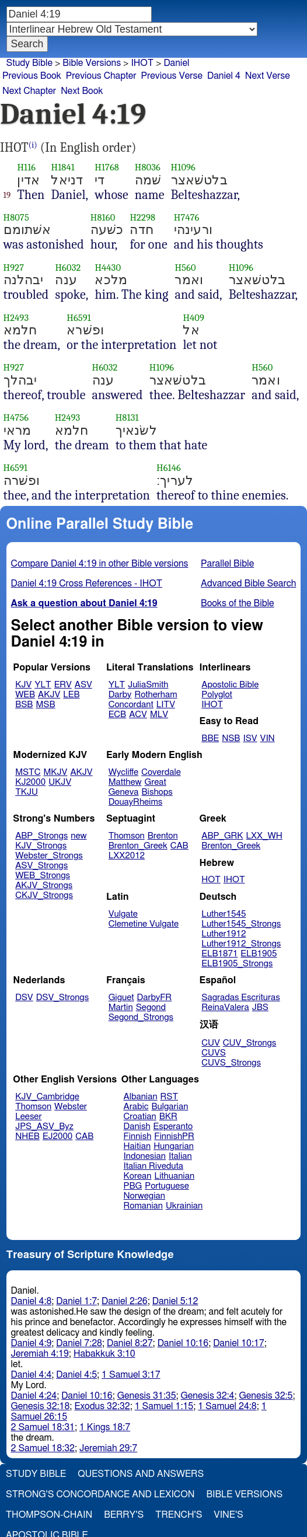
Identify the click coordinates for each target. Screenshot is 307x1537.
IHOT (142, 63)
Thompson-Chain (49, 1514)
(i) (33, 145)
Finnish (138, 1136)
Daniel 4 (223, 76)
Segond (151, 1007)
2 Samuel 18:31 (43, 1427)
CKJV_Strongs (44, 895)
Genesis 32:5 (266, 1395)
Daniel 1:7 (76, 1301)
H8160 (103, 217)
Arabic (136, 1106)
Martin (121, 1007)
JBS (260, 1007)
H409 (193, 317)
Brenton (163, 836)
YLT (42, 684)
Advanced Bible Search (248, 583)
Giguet (121, 997)
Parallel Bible (227, 563)
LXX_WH (264, 836)
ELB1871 (219, 953)
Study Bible (29, 63)
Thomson (127, 836)
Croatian (140, 1116)
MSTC (27, 772)
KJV (23, 684)
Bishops (156, 792)
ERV (63, 684)
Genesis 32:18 (40, 1406)
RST (170, 1096)
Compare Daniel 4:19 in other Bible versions (100, 563)
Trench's (178, 1514)
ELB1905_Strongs (237, 963)
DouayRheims (136, 802)
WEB (25, 694)
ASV (83, 684)
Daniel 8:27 (130, 1343)
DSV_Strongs (62, 997)
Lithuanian (174, 1176)
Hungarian (174, 1146)
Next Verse (267, 76)
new (78, 836)
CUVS (213, 1053)
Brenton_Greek (138, 845)
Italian (180, 1156)
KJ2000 (30, 782)
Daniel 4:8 (31, 1301)
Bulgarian (169, 1106)
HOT (210, 879)
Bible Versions (91, 63)
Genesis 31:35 (146, 1395)
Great (155, 782)
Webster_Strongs (49, 855)
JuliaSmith (148, 684)
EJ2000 (57, 1136)
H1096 (183, 167)
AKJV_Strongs (43, 885)
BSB (24, 704)
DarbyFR (154, 997)
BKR (168, 1116)
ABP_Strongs (41, 836)
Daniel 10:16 (183, 1343)
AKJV (49, 694)
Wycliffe (123, 772)
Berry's (124, 1514)
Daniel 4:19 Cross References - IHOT (86, 583)
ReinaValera (225, 1007)
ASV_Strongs (41, 865)
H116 (26, 167)
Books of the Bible (237, 603)
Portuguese (167, 1186)
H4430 (108, 267)
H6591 (79, 317)
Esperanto (173, 1126)
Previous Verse (172, 76)
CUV (210, 1043)
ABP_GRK (222, 836)
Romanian (143, 1205)
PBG (133, 1186)
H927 (14, 267)
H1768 (107, 167)
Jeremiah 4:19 (40, 1353)
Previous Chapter (101, 76)
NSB (231, 738)
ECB (117, 714)
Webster (70, 1106)
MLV (159, 714)
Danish (137, 1126)
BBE (210, 738)
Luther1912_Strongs (241, 943)
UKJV (59, 782)
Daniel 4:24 (34, 1395)
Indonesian (145, 1156)
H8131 (127, 417)
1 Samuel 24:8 (227, 1406)
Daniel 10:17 (238, 1343)
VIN (267, 738)
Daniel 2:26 (125, 1301)
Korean (138, 1176)
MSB (45, 704)
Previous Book (31, 76)
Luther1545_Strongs (241, 924)
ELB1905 (258, 953)
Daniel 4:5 (76, 1374)
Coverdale (161, 772)
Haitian (137, 1146)
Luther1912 (223, 934)
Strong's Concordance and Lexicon (100, 1494)
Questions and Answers (141, 1474)
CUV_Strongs (249, 1043)
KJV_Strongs (41, 845)
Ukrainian (184, 1205)
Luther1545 (223, 914)
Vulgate (123, 914)
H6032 (68, 267)
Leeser (28, 1116)
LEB (71, 694)
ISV (250, 738)
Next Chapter (29, 91)
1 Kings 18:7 (104, 1427)
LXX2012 (127, 855)
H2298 (142, 217)
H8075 (16, 217)
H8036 (148, 167)
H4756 (16, 417)
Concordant (131, 704)
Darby (120, 694)
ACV (138, 714)
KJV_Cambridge (47, 1096)
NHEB (27, 1136)
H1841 (62, 167)
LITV (165, 704)
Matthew (125, 782)
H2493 (16, 317)
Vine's (228, 1514)
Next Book (82, 91)
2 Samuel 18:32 (43, 1448)
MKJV (56, 772)
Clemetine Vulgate (144, 924)
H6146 (168, 467)
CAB (179, 845)
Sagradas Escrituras (240, 997)
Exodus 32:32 (102, 1406)
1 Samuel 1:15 (164, 1406)
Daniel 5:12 (175, 1301)
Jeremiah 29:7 (108, 1448)
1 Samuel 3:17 (131, 1374)
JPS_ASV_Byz (44, 1126)
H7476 (187, 217)
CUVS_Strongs (231, 1063)
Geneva (124, 792)
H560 (185, 267)
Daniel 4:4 (31, 1374)
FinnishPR (174, 1136)
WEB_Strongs (42, 875)
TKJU (26, 792)
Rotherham (155, 694)
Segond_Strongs (141, 1017)
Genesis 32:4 (208, 1395)
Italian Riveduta (153, 1166)
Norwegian (144, 1196)
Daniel (176, 63)
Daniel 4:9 (31, 1343)
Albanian (141, 1096)
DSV (24, 997)
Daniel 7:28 (79, 1343)
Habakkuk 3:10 (104, 1353)
